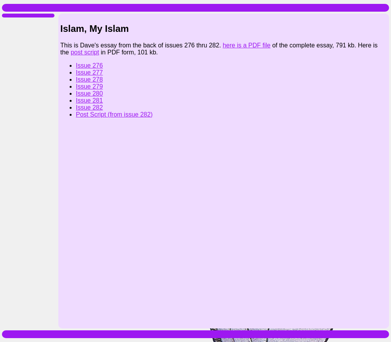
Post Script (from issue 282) (114, 114)
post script (85, 52)
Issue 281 (89, 100)
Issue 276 (89, 65)
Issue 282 (89, 107)
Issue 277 (89, 72)
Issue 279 (89, 86)
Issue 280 (89, 93)
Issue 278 (89, 79)
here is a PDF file (246, 45)
